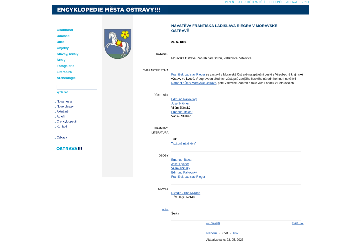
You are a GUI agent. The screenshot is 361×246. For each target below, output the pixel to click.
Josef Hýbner (180, 103)
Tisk (235, 233)
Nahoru (211, 233)
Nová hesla (64, 101)
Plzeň (229, 2)
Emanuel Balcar (182, 112)
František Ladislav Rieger (188, 74)
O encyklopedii (67, 121)
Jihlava (291, 2)
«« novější (213, 223)
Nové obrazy (65, 106)
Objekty (63, 48)
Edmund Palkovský (184, 99)
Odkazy (62, 137)
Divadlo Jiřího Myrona (185, 193)
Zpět (224, 233)
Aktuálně (63, 111)
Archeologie (66, 78)
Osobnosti (65, 30)
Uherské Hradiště (252, 2)
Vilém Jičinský (180, 168)
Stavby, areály (67, 54)
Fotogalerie (65, 66)
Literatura (64, 72)
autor (165, 209)
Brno (305, 2)
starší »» (297, 223)
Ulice (61, 42)
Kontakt (62, 126)
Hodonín (276, 2)
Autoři (61, 116)
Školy (61, 60)
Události (63, 36)
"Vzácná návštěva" (183, 143)
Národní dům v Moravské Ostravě (193, 83)
